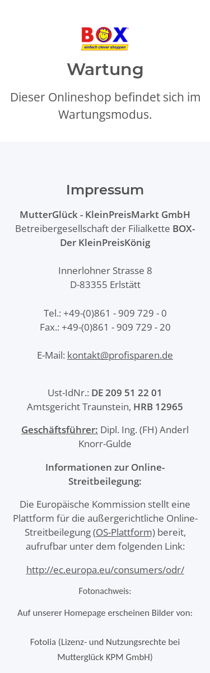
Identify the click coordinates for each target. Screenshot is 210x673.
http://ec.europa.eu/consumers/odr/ (105, 569)
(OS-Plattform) (124, 532)
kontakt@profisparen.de (120, 355)
